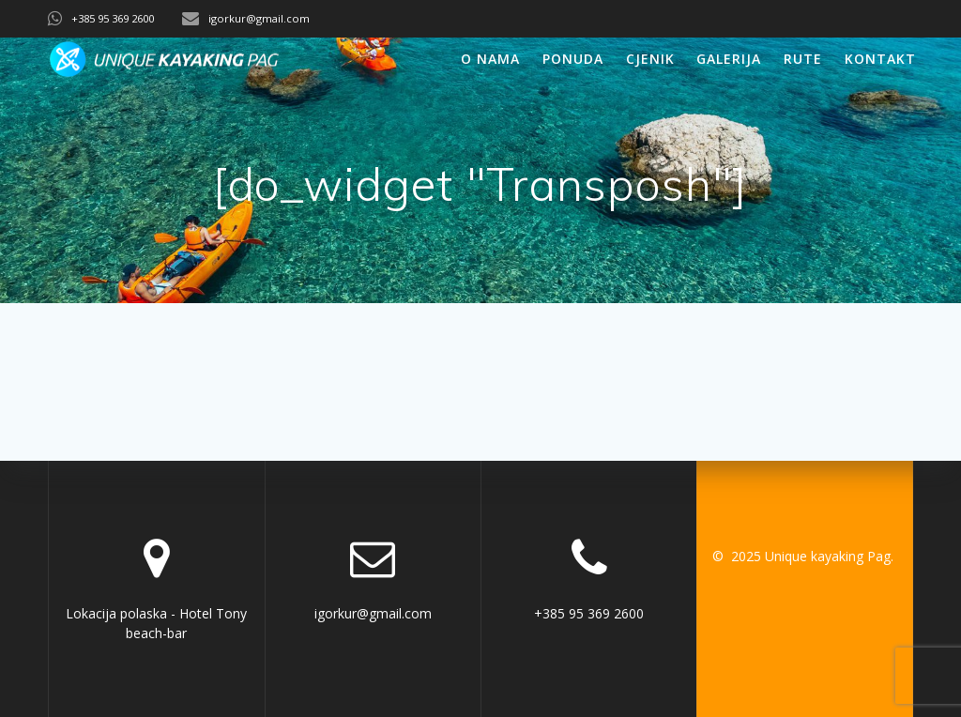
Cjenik (650, 59)
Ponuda (572, 59)
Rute (803, 59)
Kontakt (880, 59)
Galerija (728, 59)
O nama (490, 59)
